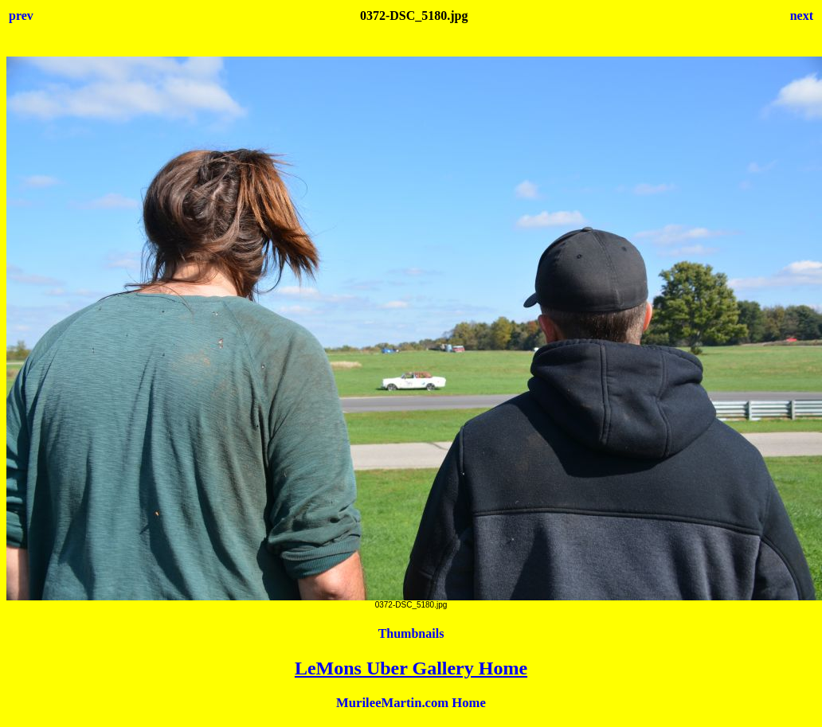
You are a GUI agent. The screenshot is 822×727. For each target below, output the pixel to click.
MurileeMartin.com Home (411, 702)
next (801, 15)
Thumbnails (411, 633)
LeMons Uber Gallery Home (411, 668)
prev (21, 15)
